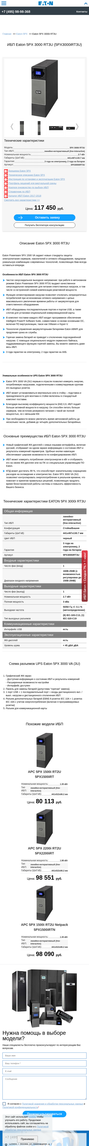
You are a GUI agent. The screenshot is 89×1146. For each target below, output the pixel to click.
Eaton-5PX (21, 34)
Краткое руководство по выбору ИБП (29, 187)
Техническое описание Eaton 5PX (27, 175)
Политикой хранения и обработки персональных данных (52, 1103)
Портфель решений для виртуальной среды (32, 183)
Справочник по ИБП (19, 191)
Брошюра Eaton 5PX (20, 171)
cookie (32, 1116)
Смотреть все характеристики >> (22, 200)
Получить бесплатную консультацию (44, 225)
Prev (12, 126)
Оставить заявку (47, 217)
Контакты (81, 11)
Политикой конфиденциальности (20, 1107)
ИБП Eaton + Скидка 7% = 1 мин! (85, 576)
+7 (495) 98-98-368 (16, 11)
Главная (6, 34)
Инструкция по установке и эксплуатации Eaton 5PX (37, 179)
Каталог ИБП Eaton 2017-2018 (25, 195)
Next (77, 126)
